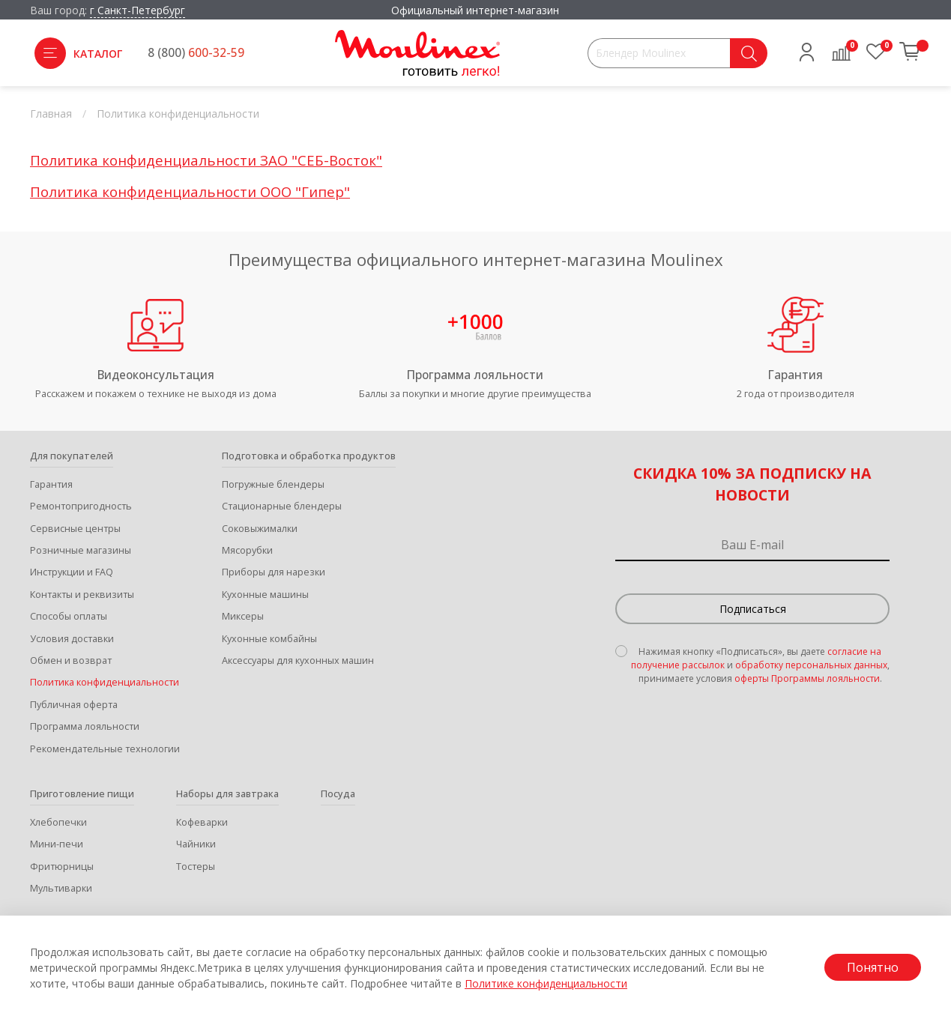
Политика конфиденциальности (104, 682)
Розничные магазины (80, 550)
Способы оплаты (68, 616)
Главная (51, 113)
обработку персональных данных (811, 665)
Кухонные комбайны (269, 638)
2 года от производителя (795, 393)
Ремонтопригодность (81, 506)
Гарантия (51, 484)
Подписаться (752, 609)
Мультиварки (61, 888)
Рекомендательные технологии (105, 749)
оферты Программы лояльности (807, 678)
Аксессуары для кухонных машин (298, 660)
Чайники (196, 844)
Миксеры (243, 616)
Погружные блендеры (273, 484)
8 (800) (196, 53)
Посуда (338, 793)
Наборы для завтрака (227, 793)
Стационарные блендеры (282, 506)
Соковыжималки (260, 528)
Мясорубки (247, 550)
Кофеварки (202, 822)
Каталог (78, 53)
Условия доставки (72, 638)
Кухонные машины (265, 594)
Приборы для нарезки (273, 572)
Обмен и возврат (71, 660)
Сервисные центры (75, 528)
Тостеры (195, 866)
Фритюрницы (62, 866)
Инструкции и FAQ (71, 572)
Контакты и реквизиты (82, 594)
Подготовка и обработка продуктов (309, 456)
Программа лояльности (84, 726)
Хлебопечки (58, 822)
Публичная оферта (74, 704)
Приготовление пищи (82, 793)
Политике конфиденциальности (546, 983)
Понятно (873, 967)
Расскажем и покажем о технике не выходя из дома (156, 393)
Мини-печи (56, 844)
